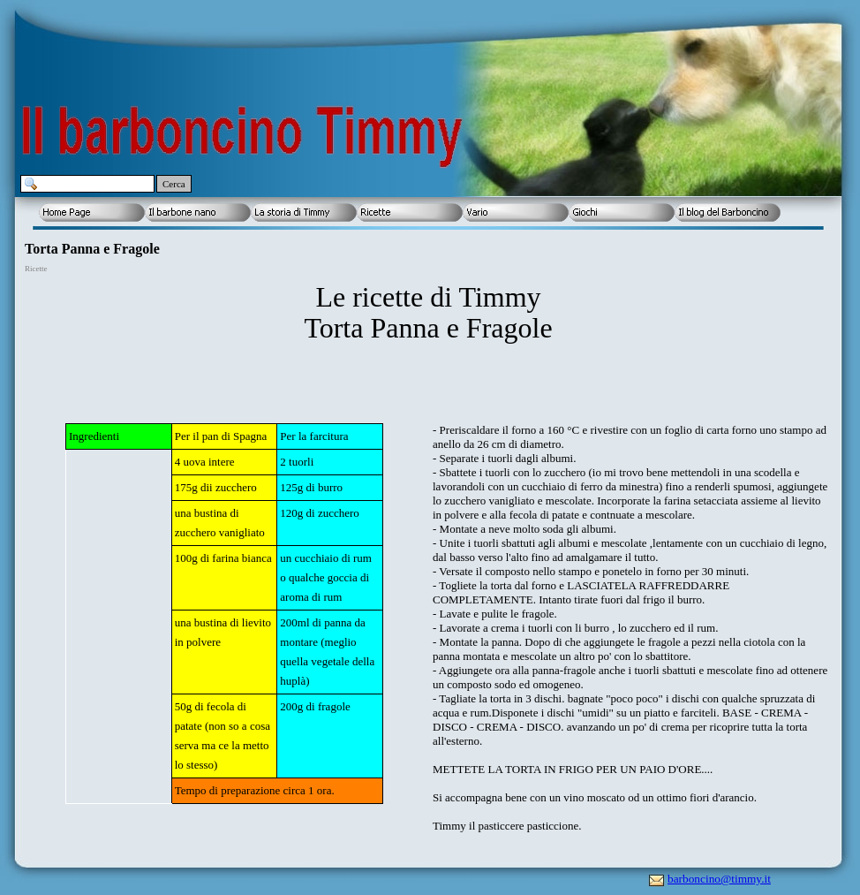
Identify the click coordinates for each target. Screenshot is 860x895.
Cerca (173, 183)
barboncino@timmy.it (719, 878)
